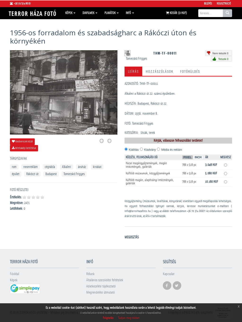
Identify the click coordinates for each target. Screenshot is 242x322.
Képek (70, 13)
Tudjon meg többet (128, 318)
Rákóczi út (32, 174)
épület (15, 174)
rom (14, 167)
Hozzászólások (159, 71)
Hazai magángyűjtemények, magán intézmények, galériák (146, 165)
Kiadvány (150, 149)
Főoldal (14, 274)
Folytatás (108, 318)
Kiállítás (134, 149)
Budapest (51, 174)
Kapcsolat (168, 274)
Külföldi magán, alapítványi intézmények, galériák (150, 181)
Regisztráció (224, 3)
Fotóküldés (190, 71)
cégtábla (50, 167)
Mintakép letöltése (24, 148)
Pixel (187, 157)
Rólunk (90, 274)
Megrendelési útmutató (100, 292)
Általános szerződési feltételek (104, 280)
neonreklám (30, 167)
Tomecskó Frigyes (74, 174)
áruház (82, 167)
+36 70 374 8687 (196, 211)
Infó (130, 13)
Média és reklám (171, 149)
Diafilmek (89, 13)
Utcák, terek (148, 133)
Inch (198, 157)
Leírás (133, 71)
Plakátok (111, 13)
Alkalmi (66, 167)
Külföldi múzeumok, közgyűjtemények (148, 173)
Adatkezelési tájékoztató (101, 286)
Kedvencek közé (22, 141)
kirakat (97, 167)
